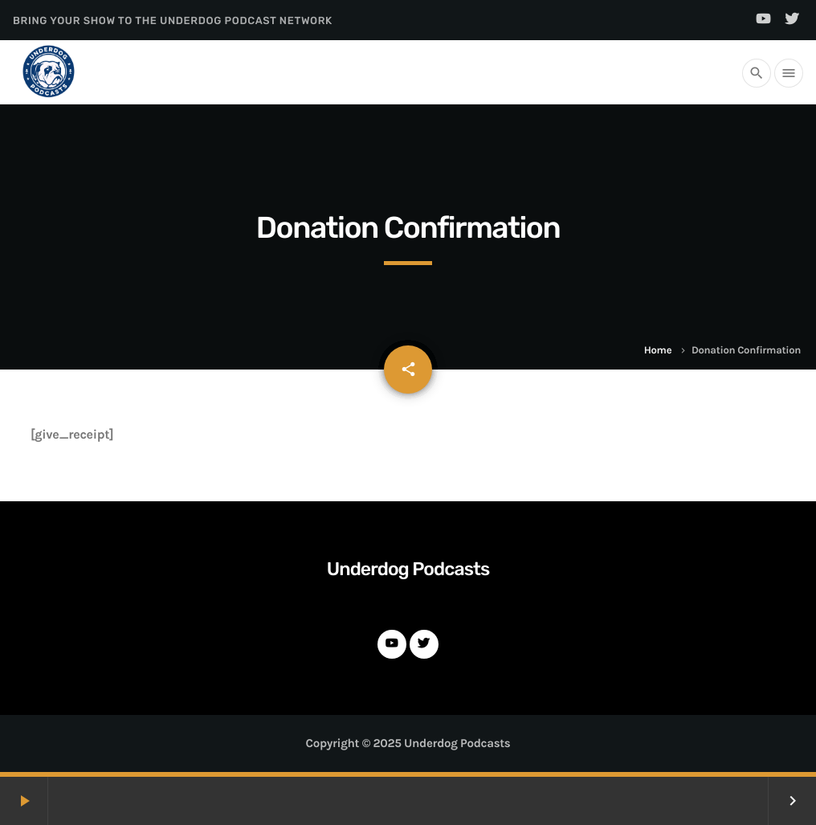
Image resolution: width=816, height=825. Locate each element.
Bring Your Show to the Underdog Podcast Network (173, 21)
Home (657, 351)
